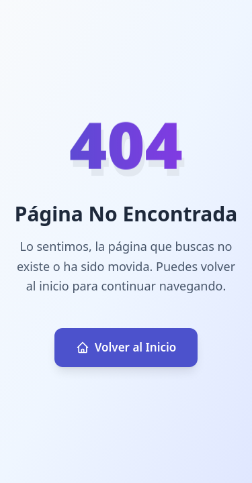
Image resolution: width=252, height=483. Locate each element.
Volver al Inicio (126, 347)
